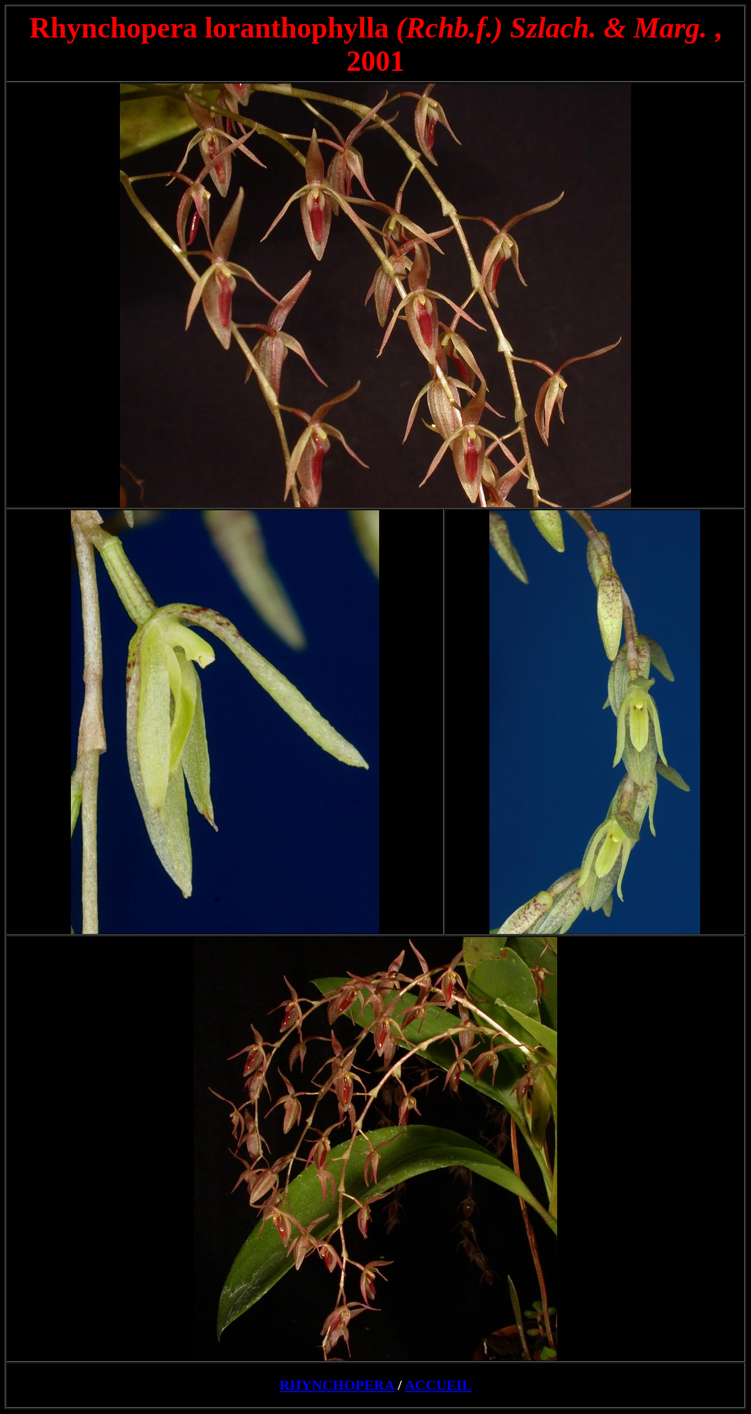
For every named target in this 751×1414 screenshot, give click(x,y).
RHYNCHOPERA (336, 1385)
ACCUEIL (438, 1385)
